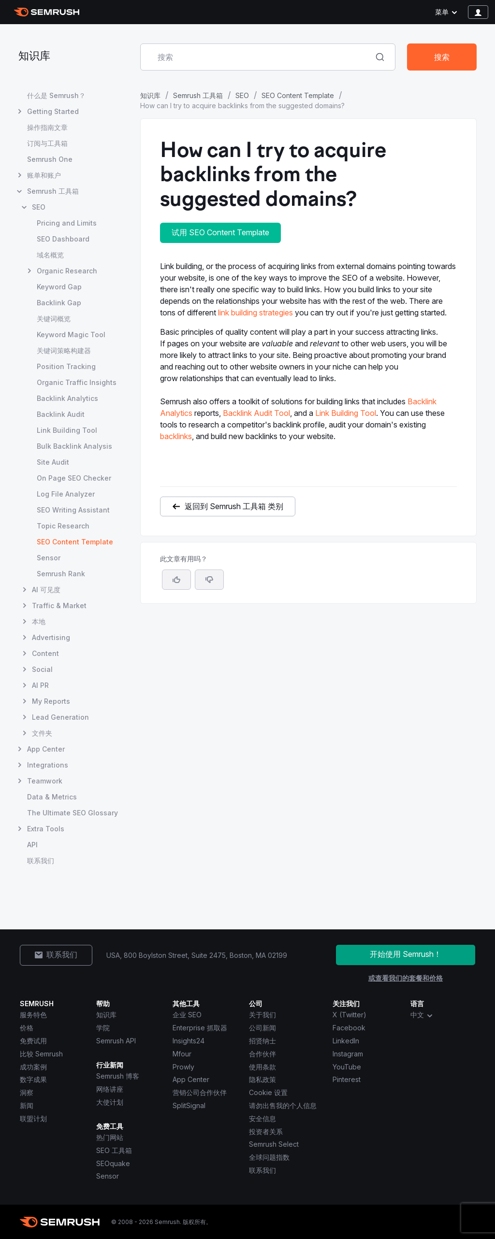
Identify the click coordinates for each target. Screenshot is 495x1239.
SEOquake (113, 1163)
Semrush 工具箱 (198, 95)
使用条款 (262, 1067)
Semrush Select (274, 1144)
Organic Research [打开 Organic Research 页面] (67, 271)
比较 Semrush (41, 1054)
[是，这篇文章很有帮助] (176, 580)
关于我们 (262, 1015)
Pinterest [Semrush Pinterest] (347, 1079)
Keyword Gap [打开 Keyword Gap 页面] (59, 287)
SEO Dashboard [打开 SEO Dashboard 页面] (63, 239)
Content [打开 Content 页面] (45, 653)
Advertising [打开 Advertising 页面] (51, 637)
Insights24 (188, 1041)
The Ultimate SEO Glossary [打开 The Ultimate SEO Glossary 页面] (72, 813)
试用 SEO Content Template (220, 232)
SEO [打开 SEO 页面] (38, 207)
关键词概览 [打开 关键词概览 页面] (54, 318)
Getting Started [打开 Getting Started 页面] (53, 111)
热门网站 (109, 1137)
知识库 (34, 57)
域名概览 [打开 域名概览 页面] (50, 255)
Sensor (107, 1176)
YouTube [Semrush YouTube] (347, 1067)
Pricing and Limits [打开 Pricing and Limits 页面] (67, 223)
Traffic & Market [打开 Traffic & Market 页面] (59, 605)
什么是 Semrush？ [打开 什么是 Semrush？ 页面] (56, 95)
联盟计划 (33, 1118)
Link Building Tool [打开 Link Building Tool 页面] (67, 430)
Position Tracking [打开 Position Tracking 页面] (66, 366)
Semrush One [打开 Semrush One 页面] (50, 159)
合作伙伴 (262, 1054)
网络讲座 (109, 1089)
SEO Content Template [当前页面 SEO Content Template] (75, 542)
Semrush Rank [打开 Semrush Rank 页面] (61, 574)
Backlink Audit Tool (256, 413)
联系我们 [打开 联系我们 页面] (40, 860)
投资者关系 (266, 1131)
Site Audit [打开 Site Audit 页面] (53, 462)
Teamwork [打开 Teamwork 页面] (44, 781)
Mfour (182, 1054)
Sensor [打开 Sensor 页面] (48, 558)
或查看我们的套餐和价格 (405, 978)
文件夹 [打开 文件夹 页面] (42, 733)
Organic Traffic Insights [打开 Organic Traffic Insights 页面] (76, 382)
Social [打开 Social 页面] (42, 669)
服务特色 (33, 1015)
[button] (209, 580)
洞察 (26, 1092)
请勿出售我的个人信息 (283, 1105)
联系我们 (262, 1170)
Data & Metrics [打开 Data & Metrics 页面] (52, 797)
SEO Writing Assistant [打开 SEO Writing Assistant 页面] (73, 510)
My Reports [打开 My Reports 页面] (51, 701)
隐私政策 (262, 1079)
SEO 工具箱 (114, 1150)
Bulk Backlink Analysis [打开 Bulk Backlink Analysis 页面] (74, 446)
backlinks (176, 436)
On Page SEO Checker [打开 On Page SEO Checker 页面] (74, 478)
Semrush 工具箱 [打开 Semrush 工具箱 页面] (53, 191)
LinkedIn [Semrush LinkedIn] (346, 1041)
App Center (191, 1079)
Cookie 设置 (268, 1092)
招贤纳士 (262, 1041)
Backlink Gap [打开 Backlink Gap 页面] (59, 303)
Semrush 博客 (117, 1076)
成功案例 (33, 1067)
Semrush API (116, 1041)
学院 (103, 1028)
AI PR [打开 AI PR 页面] (40, 685)
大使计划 (109, 1102)
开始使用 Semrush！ (405, 954)
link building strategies (255, 312)
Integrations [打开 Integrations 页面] (47, 765)
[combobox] (257, 57)
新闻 (26, 1105)
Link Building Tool (345, 413)
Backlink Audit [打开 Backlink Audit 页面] (61, 414)
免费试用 (33, 1041)
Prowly (183, 1067)
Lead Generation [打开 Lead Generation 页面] (60, 717)
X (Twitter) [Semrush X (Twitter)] (349, 1015)
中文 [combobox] (422, 1015)
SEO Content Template (298, 95)
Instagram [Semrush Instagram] (348, 1054)
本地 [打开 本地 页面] (38, 621)
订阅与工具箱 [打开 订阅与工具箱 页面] (47, 143)
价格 (26, 1028)
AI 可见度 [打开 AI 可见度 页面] (46, 589)
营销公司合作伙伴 (200, 1092)
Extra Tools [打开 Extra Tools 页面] (45, 829)
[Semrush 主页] (47, 12)
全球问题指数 (269, 1157)
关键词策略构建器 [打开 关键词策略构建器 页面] (64, 350)
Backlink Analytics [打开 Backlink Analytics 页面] (67, 398)
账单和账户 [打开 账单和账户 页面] (44, 175)
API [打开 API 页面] (32, 844)
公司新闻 (262, 1028)
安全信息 (262, 1118)
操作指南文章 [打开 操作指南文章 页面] (47, 127)
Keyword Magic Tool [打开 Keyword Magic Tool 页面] (71, 334)
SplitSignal (189, 1105)
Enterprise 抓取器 (200, 1028)
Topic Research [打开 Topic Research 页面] (63, 526)
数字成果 (33, 1079)
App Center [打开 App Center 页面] (46, 749)
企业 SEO (187, 1015)
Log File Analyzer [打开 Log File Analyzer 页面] (66, 494)
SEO (242, 95)
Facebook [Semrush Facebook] (349, 1028)
